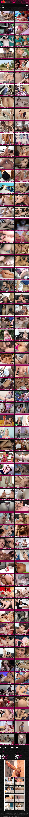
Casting (16, 758)
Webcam (2, 752)
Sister (16, 749)
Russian (2, 753)
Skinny (1, 751)
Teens (16, 752)
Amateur (2, 758)
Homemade (2, 755)
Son (15, 754)
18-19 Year (2, 749)
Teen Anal (2, 754)
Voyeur (16, 756)
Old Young (2, 756)
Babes (1, 757)
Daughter (17, 748)
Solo (16, 751)
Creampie (17, 755)
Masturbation (17, 753)
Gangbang (17, 757)
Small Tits (2, 748)
